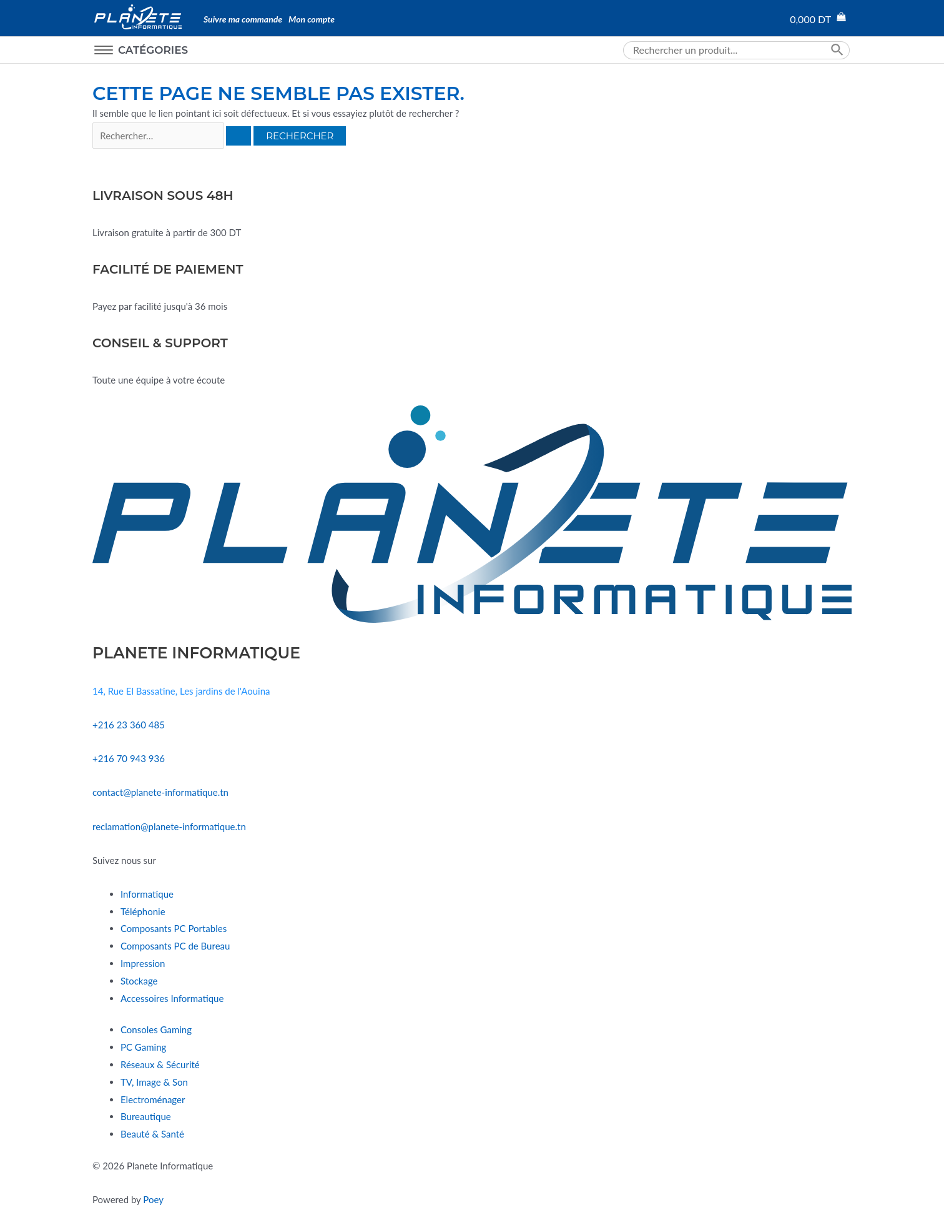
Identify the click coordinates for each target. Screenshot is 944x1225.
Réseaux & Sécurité (160, 1064)
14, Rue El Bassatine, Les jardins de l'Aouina (181, 691)
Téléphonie (142, 911)
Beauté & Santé (152, 1133)
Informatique (147, 894)
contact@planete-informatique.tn (160, 792)
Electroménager (152, 1099)
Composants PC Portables (173, 928)
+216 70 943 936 (128, 758)
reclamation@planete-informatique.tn (169, 826)
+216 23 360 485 (128, 724)
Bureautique (145, 1116)
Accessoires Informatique (172, 998)
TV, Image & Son (154, 1082)
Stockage (138, 980)
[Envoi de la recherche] (238, 136)
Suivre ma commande (243, 19)
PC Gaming (143, 1047)
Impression (142, 963)
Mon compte (311, 19)
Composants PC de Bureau (175, 945)
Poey (153, 1199)
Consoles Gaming (156, 1029)
